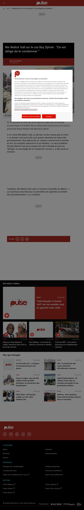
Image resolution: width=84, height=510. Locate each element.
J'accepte (49, 116)
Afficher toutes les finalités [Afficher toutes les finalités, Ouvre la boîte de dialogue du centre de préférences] (31, 116)
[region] (42, 96)
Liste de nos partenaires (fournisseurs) (26, 109)
